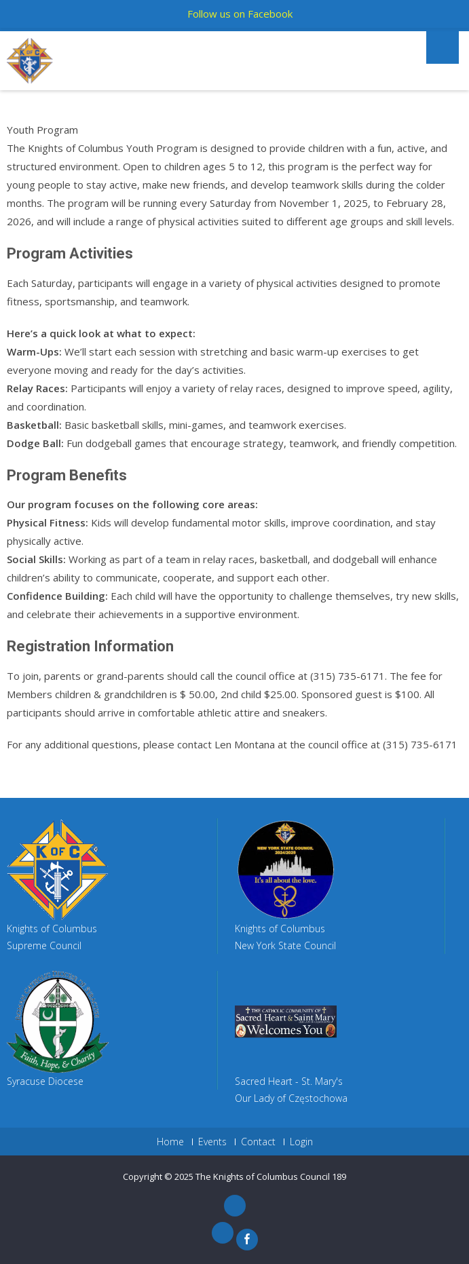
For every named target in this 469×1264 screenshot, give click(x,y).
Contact (258, 1141)
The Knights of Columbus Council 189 (270, 1176)
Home (170, 1141)
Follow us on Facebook (240, 13)
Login (301, 1141)
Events (212, 1141)
